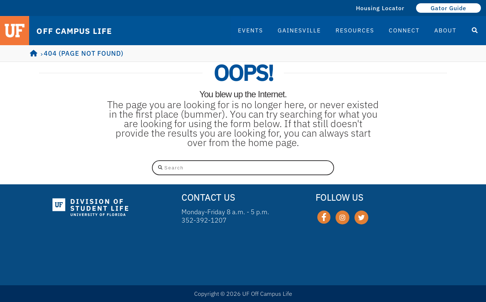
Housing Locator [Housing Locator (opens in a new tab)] (380, 8)
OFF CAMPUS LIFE (74, 31)
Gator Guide (448, 8)
